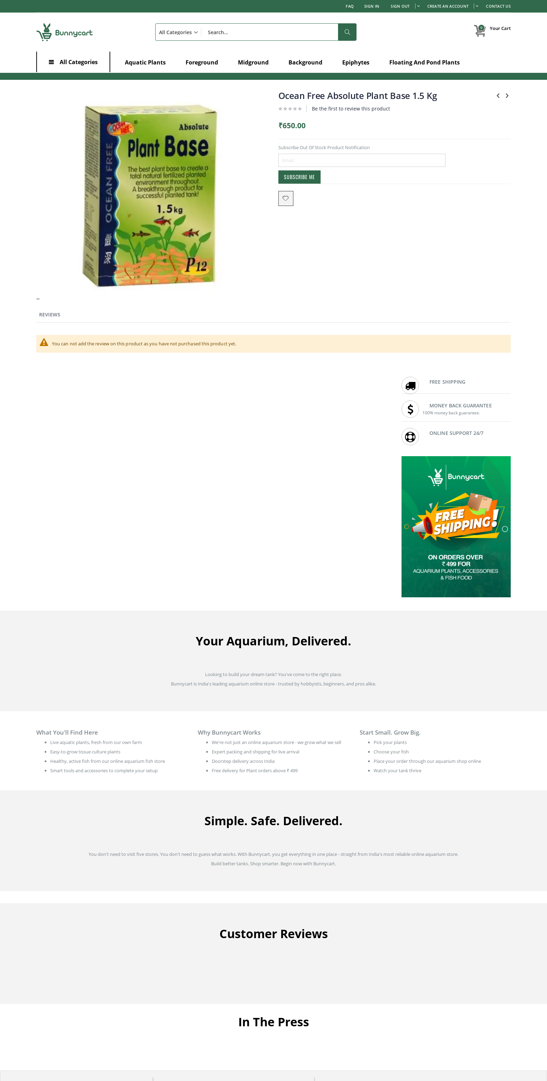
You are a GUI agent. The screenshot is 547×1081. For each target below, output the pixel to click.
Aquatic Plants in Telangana (428, 1017)
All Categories (79, 62)
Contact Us (498, 6)
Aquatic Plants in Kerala (303, 1017)
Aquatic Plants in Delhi (181, 1017)
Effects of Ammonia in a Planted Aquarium (80, 997)
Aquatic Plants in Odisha (304, 1035)
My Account (170, 913)
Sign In (371, 6)
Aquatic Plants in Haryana (305, 1008)
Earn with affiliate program (306, 948)
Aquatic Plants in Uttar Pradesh (432, 1026)
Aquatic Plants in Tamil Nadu (187, 1026)
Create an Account (448, 6)
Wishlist (166, 931)
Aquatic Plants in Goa (422, 1035)
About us (288, 913)
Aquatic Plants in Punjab (425, 1000)
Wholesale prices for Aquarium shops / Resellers (328, 957)
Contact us (290, 922)
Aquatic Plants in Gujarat (183, 1035)
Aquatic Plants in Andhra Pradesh (313, 1000)
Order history (172, 922)
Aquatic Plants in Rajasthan (428, 1008)
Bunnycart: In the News (303, 939)
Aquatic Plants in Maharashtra (189, 1008)
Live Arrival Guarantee (423, 931)
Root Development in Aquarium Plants (76, 1022)
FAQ (350, 6)
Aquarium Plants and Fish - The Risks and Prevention (90, 988)
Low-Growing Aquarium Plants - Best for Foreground (90, 979)
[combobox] (256, 32)
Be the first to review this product (290, 117)
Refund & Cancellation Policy (429, 939)
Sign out (400, 6)
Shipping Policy (416, 922)
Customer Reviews (298, 931)
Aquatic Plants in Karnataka (186, 1000)
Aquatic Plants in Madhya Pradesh (314, 1026)
